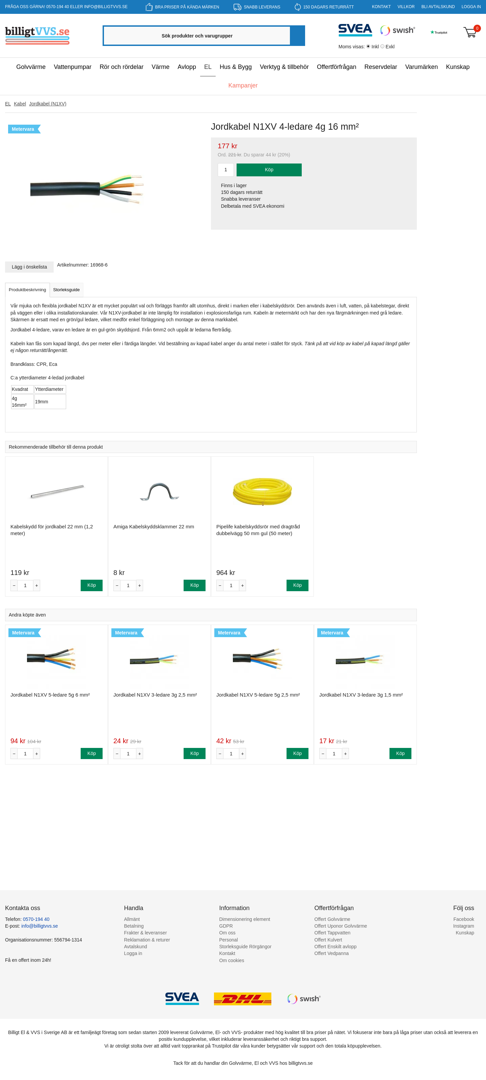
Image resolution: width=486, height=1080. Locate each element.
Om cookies (231, 960)
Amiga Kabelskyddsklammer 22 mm (153, 526)
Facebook (464, 919)
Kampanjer (243, 85)
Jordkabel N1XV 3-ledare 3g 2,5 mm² (155, 695)
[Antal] (25, 585)
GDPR (226, 926)
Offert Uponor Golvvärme (341, 926)
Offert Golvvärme (332, 919)
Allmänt (132, 919)
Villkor (406, 6)
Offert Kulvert (328, 940)
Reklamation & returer (147, 940)
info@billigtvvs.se (106, 6)
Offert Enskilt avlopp (336, 946)
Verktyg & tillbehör (284, 67)
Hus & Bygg (236, 67)
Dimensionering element (244, 919)
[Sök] (297, 36)
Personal (228, 940)
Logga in (471, 6)
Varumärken (421, 67)
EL (208, 67)
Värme (160, 67)
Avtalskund (135, 946)
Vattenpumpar (72, 67)
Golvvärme (31, 67)
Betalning (134, 926)
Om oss (227, 932)
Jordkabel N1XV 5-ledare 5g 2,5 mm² (258, 695)
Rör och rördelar (121, 67)
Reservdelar (380, 67)
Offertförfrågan (336, 67)
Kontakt (381, 6)
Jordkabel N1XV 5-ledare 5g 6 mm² (50, 695)
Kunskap (458, 67)
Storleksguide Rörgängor (245, 946)
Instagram (463, 926)
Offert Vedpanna (332, 953)
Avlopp (187, 67)
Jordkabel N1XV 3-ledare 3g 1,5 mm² (361, 695)
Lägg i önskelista (29, 267)
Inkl (375, 46)
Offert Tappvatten (333, 932)
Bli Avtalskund (438, 6)
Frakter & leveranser (145, 932)
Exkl (390, 46)
